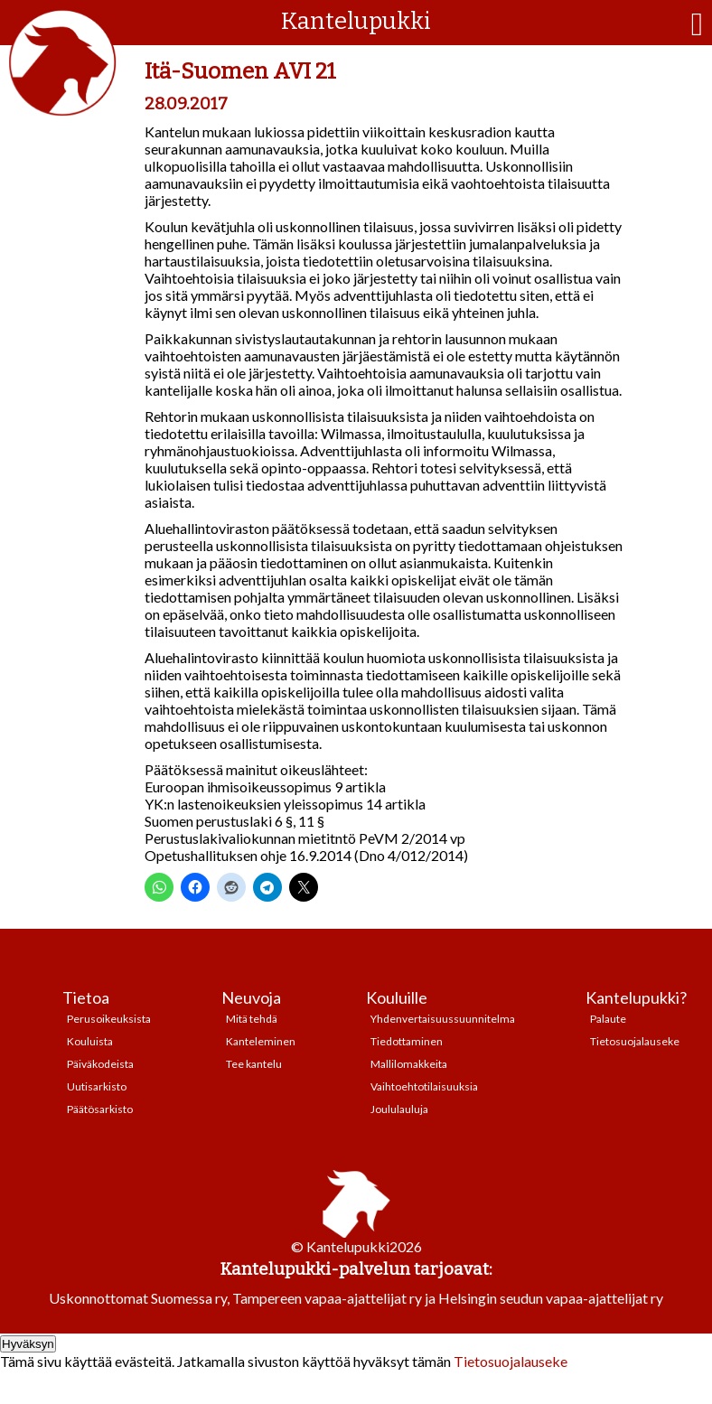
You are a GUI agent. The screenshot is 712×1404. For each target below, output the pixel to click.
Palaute (608, 1018)
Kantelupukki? (636, 997)
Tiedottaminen (406, 1041)
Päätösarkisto (100, 1109)
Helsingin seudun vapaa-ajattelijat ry (550, 1297)
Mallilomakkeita (408, 1064)
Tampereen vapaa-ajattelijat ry (327, 1297)
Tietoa (85, 997)
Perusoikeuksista (109, 1018)
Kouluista (90, 1041)
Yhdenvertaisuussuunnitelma (442, 1018)
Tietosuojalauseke (634, 1041)
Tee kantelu (254, 1064)
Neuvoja (251, 997)
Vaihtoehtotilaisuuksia (424, 1086)
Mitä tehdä (251, 1018)
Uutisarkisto (96, 1086)
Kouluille (396, 997)
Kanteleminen (260, 1041)
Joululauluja (399, 1109)
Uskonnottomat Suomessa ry (138, 1297)
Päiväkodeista (100, 1064)
